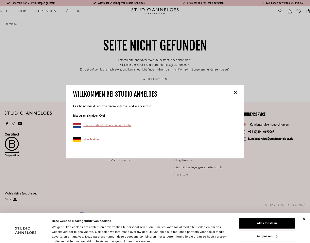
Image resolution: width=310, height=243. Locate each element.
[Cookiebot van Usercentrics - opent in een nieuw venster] (25, 235)
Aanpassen (267, 219)
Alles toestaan (267, 206)
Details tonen (61, 235)
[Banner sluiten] (303, 201)
